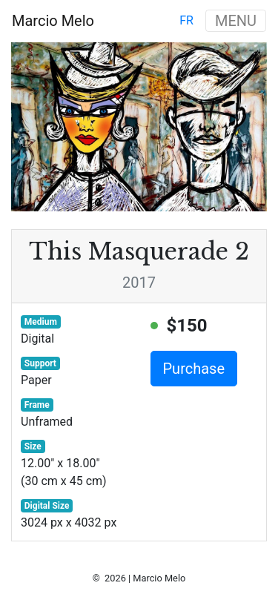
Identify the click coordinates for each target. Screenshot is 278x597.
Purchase (194, 368)
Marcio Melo (53, 21)
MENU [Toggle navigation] (236, 21)
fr (186, 20)
